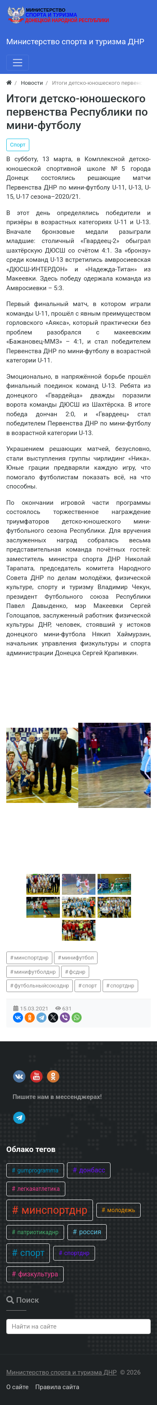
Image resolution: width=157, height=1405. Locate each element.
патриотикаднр (37, 1232)
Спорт (18, 145)
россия (89, 1232)
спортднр (122, 985)
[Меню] (17, 63)
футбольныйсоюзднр (41, 985)
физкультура (37, 1274)
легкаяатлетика (38, 1188)
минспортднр (31, 957)
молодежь (120, 1210)
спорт (89, 985)
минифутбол (78, 957)
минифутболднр (35, 972)
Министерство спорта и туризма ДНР (61, 1372)
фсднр (77, 972)
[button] (43, 884)
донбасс (91, 1170)
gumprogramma (37, 1170)
